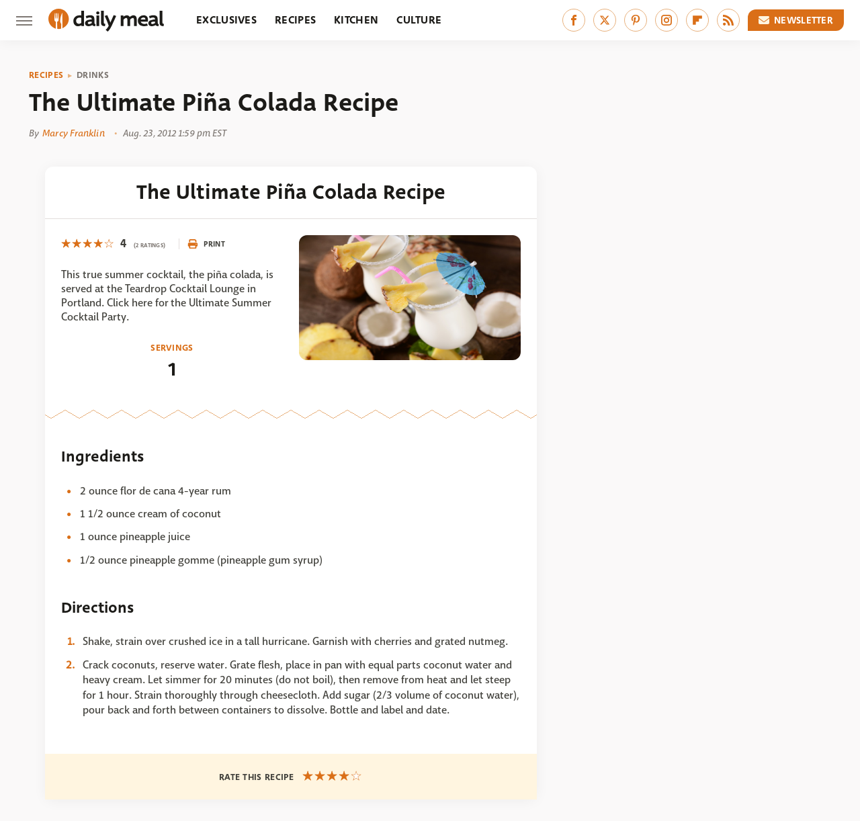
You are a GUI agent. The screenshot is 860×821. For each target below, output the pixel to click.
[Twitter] (604, 20)
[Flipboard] (697, 20)
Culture (418, 20)
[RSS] (728, 20)
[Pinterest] (635, 20)
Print (206, 244)
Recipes (295, 20)
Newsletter (796, 20)
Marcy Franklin (73, 133)
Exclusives (226, 20)
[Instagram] (666, 20)
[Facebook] (573, 20)
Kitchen (356, 20)
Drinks (93, 75)
